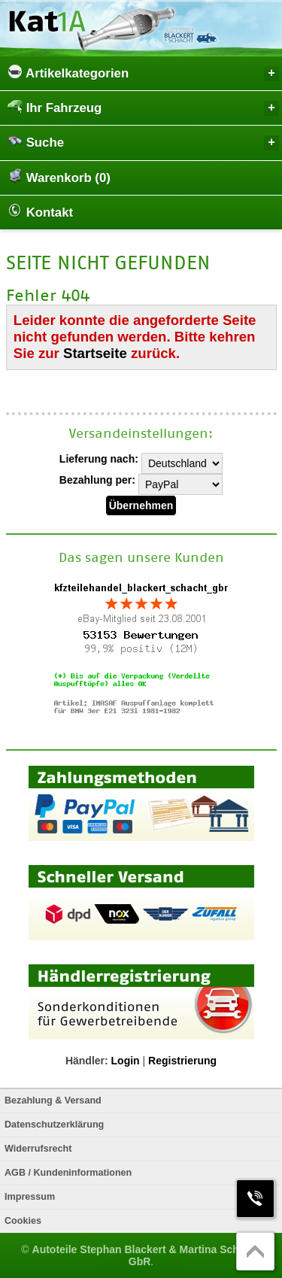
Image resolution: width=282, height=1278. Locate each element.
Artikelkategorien (143, 72)
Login (125, 1061)
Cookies (23, 1221)
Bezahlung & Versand (53, 1100)
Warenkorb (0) (59, 176)
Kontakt (40, 211)
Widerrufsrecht (38, 1148)
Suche (143, 141)
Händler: (86, 1061)
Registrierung (182, 1061)
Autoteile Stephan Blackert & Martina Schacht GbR (146, 1255)
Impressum (30, 1196)
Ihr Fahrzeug (143, 107)
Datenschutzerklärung (54, 1124)
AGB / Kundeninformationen (68, 1172)
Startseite (95, 353)
